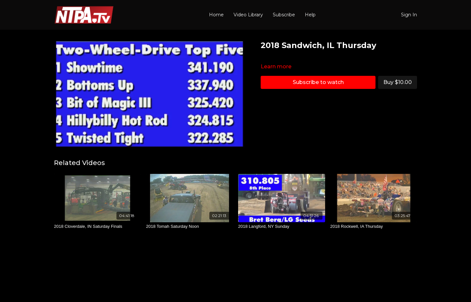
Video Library (248, 15)
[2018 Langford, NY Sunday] (281, 226)
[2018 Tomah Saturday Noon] (189, 226)
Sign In (409, 15)
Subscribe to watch (318, 82)
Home (216, 15)
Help (310, 15)
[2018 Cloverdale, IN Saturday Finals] (97, 226)
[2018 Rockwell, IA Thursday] (373, 226)
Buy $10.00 (397, 82)
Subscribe (284, 15)
